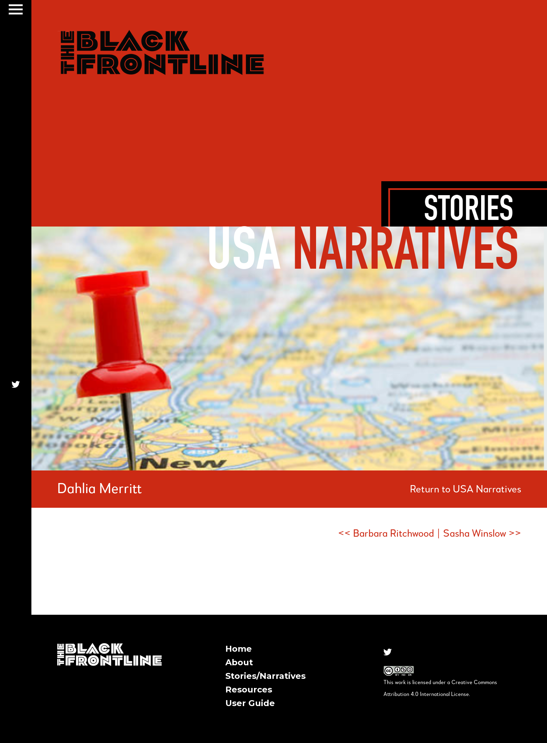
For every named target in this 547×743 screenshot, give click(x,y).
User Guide (250, 703)
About (239, 662)
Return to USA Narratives (465, 489)
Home (238, 649)
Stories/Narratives (265, 676)
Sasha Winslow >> (482, 534)
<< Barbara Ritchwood (386, 534)
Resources (248, 689)
